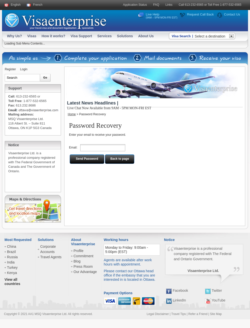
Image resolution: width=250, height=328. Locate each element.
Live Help (162, 15)
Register (10, 69)
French (37, 4)
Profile (79, 251)
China (11, 246)
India (10, 262)
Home (72, 114)
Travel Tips (178, 314)
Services (104, 36)
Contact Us (232, 14)
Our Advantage (85, 272)
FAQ (156, 4)
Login (23, 69)
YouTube (215, 300)
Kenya (12, 273)
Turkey (12, 268)
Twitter (213, 290)
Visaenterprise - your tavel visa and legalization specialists (55, 20)
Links (169, 4)
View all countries (12, 282)
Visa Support (81, 36)
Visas (31, 36)
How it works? (53, 36)
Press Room (83, 266)
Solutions (125, 36)
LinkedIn (176, 300)
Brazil (11, 252)
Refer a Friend (198, 314)
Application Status (135, 4)
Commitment (83, 256)
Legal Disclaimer (158, 314)
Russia (12, 257)
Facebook (177, 290)
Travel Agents (51, 257)
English (15, 4)
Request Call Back (200, 14)
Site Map (216, 314)
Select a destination (210, 36)
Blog (77, 261)
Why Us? (14, 36)
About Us (146, 36)
